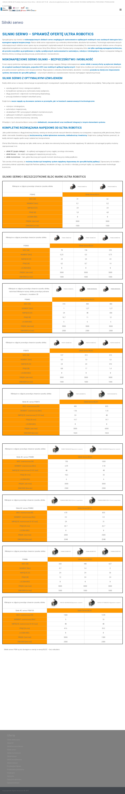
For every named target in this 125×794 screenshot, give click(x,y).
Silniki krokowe (12, 763)
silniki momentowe (13, 157)
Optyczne (10, 776)
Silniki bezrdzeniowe (14, 760)
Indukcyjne (11, 773)
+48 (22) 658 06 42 (8, 2)
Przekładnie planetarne (15, 769)
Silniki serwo (11, 750)
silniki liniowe (11, 154)
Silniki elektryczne (13, 740)
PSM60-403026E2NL (115, 288)
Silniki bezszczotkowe (15, 746)
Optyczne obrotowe (14, 779)
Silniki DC (10, 743)
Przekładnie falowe (14, 766)
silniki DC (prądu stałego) (15, 151)
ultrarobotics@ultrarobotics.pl (59, 2)
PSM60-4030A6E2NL (92, 288)
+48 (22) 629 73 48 (42, 2)
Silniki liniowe (12, 756)
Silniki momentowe (14, 753)
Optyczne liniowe (13, 783)
